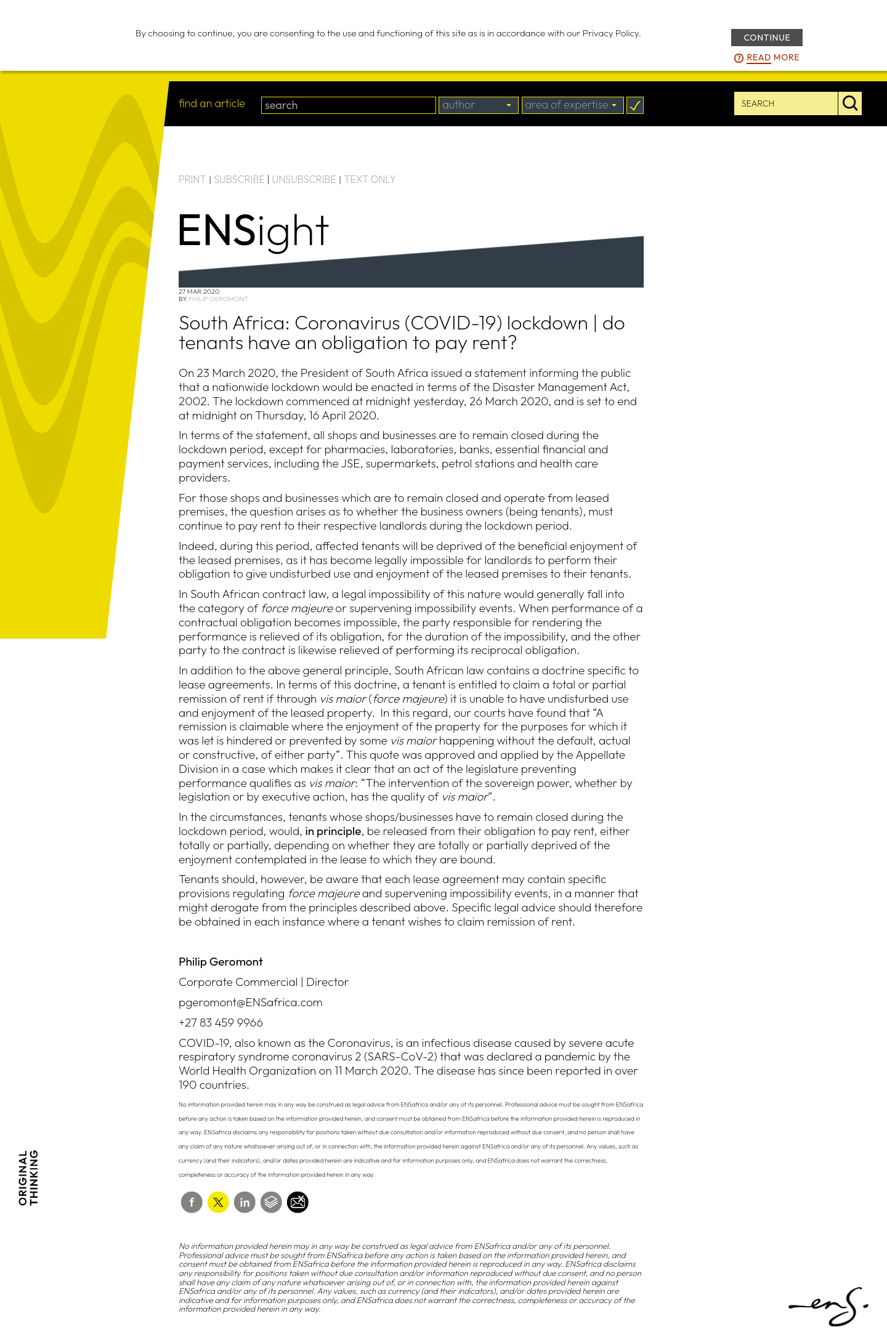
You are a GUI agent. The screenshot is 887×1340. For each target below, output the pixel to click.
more (773, 58)
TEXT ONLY (370, 179)
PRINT (192, 179)
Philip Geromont (218, 298)
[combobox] (479, 105)
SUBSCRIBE (239, 179)
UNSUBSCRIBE (304, 179)
